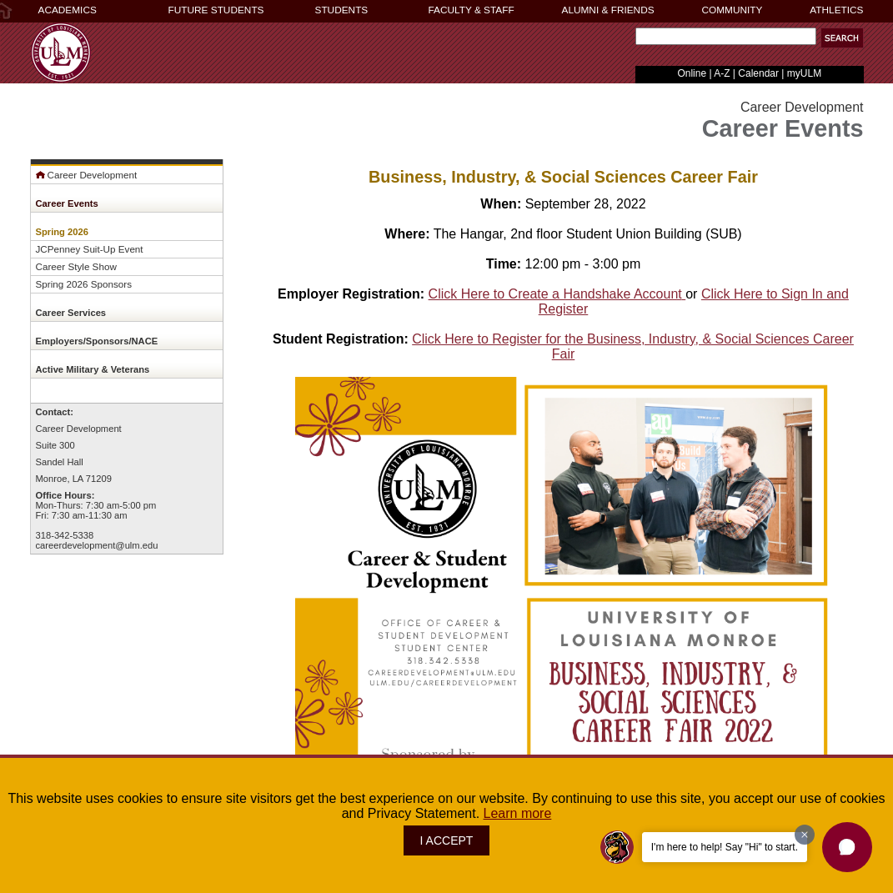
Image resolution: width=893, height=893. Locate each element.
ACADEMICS (67, 10)
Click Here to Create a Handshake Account (557, 294)
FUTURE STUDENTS (216, 10)
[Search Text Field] (725, 36)
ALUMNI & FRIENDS (608, 10)
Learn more (518, 813)
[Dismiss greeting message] (805, 835)
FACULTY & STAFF (471, 10)
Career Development (87, 174)
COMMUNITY (732, 10)
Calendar (758, 73)
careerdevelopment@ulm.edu (97, 545)
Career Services (71, 313)
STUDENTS (342, 10)
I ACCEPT (447, 840)
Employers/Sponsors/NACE (97, 341)
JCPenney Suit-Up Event (89, 248)
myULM (804, 73)
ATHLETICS (836, 10)
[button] (842, 38)
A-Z (722, 73)
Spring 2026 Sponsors (84, 283)
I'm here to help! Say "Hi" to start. (724, 847)
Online (691, 73)
